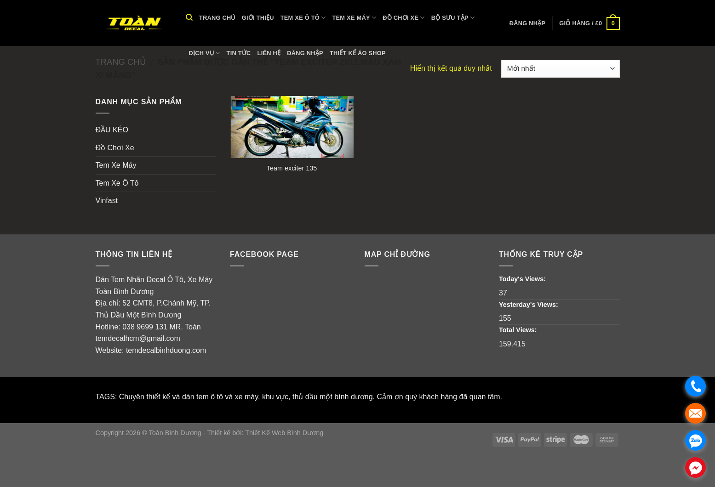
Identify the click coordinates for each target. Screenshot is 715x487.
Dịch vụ (204, 53)
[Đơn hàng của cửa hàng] (560, 69)
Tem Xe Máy (354, 17)
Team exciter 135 (292, 168)
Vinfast (107, 200)
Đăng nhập (305, 53)
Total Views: (519, 330)
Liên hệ (269, 53)
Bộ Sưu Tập (453, 17)
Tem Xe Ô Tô (303, 17)
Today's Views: (523, 279)
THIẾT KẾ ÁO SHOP (358, 53)
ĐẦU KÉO (112, 130)
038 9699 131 (144, 327)
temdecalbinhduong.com (166, 350)
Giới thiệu (258, 17)
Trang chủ (217, 17)
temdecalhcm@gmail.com (138, 338)
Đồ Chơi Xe (403, 17)
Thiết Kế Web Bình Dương (284, 432)
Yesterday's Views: (529, 304)
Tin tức (239, 53)
